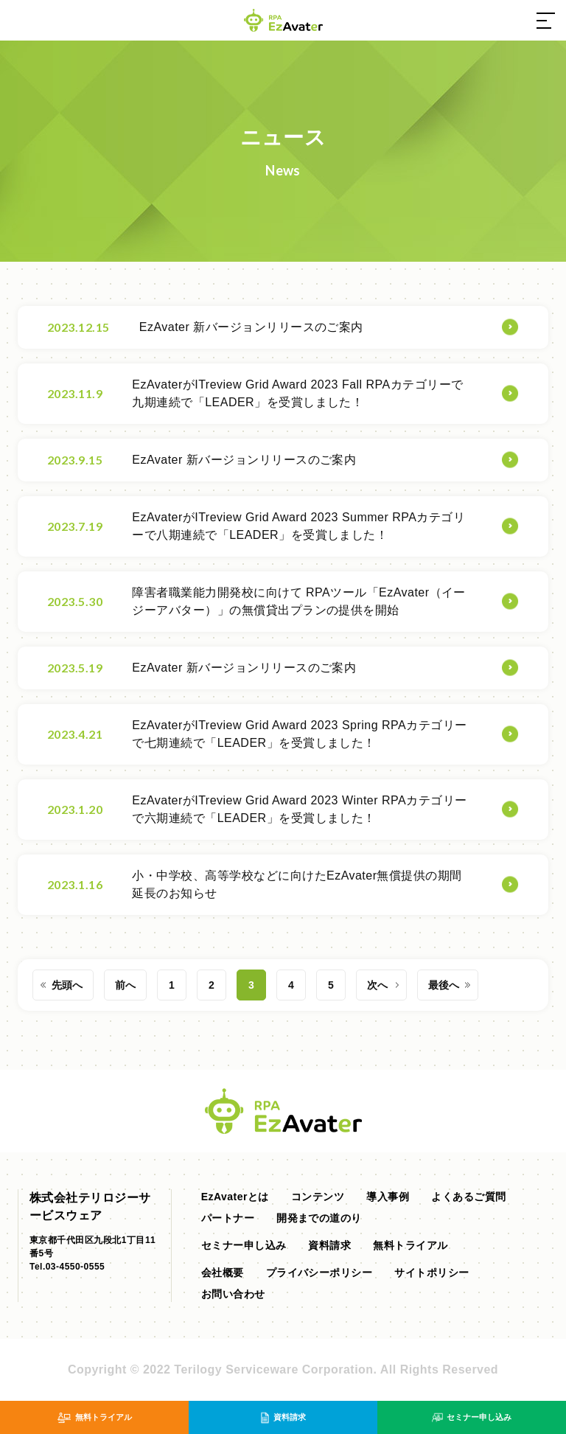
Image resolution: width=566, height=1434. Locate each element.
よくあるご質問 (468, 1196)
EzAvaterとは (235, 1196)
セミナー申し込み (244, 1245)
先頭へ (67, 985)
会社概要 (222, 1272)
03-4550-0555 (75, 1266)
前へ (125, 985)
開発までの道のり (319, 1218)
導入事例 (387, 1196)
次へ (377, 985)
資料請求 (329, 1245)
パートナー (227, 1218)
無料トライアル (410, 1245)
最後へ (443, 985)
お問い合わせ (233, 1294)
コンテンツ (317, 1196)
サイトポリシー (431, 1272)
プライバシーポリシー (319, 1272)
